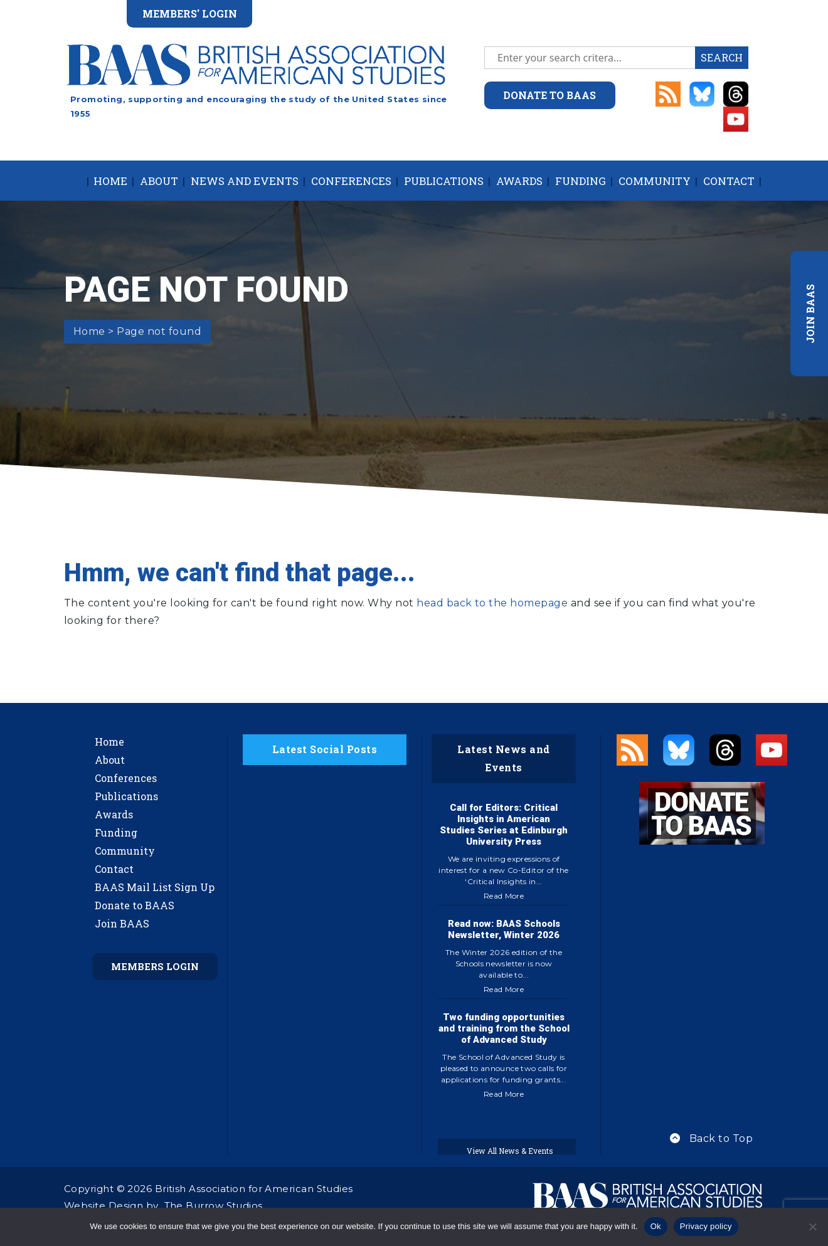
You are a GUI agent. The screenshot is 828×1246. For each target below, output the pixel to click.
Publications (444, 181)
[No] (812, 1226)
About (159, 181)
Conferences (351, 181)
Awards (519, 181)
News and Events (245, 181)
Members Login (155, 966)
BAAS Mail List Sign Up (155, 887)
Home (110, 181)
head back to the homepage (492, 603)
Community (654, 181)
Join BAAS (122, 923)
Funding (580, 181)
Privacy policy (706, 1226)
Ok (655, 1226)
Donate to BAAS (134, 905)
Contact (729, 181)
